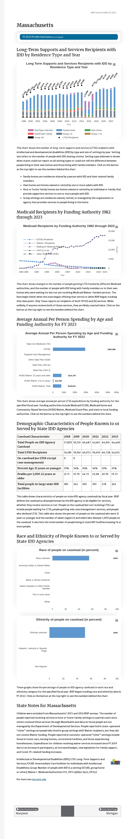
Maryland (37, 811)
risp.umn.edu (39, 779)
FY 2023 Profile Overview (37, 36)
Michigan (97, 811)
